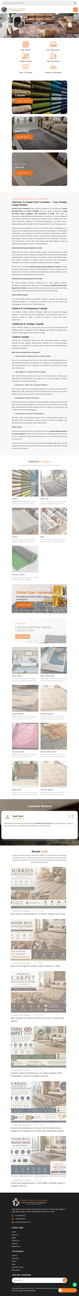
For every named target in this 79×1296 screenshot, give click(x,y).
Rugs (13, 1264)
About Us (15, 1235)
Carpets (14, 1255)
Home (14, 1232)
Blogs (14, 1238)
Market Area (16, 1246)
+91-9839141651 (20, 1219)
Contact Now (24, 605)
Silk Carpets (16, 1270)
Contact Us (15, 1241)
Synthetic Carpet (17, 1267)
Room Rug (15, 1258)
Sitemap (14, 1243)
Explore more (24, 101)
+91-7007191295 (20, 1216)
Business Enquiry (67, 1290)
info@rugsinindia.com (23, 1222)
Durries (14, 1261)
